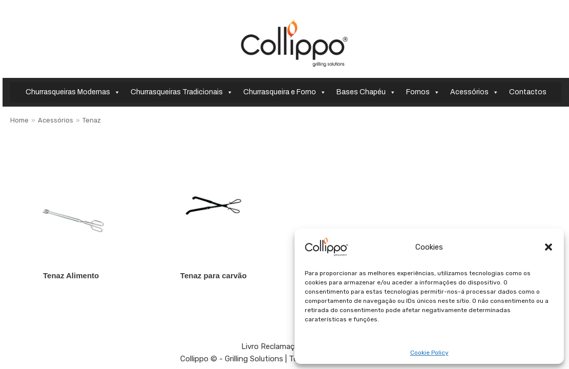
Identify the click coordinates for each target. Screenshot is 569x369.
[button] (548, 247)
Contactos (527, 92)
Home (19, 120)
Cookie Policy (429, 353)
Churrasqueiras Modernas (73, 92)
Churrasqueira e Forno (284, 92)
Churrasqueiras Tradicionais (182, 92)
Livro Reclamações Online (286, 346)
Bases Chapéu (366, 92)
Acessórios (474, 92)
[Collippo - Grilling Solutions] (294, 43)
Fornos (423, 92)
